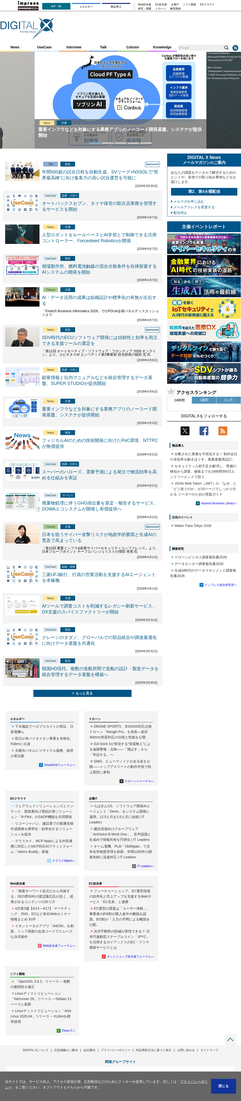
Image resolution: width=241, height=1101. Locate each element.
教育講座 (175, 8)
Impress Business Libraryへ (219, 503)
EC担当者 (161, 4)
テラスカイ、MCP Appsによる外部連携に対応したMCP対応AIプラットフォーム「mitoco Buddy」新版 (42, 846)
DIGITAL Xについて (36, 1050)
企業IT (175, 4)
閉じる (223, 1086)
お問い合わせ (186, 1050)
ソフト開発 (189, 4)
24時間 (179, 400)
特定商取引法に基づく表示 (153, 1050)
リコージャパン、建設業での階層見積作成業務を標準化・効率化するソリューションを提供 (42, 828)
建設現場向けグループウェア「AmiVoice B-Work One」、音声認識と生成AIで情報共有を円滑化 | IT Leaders (120, 834)
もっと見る (84, 693)
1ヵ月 (228, 400)
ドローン (160, 8)
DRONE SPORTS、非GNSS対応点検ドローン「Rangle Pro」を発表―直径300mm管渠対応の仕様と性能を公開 (120, 731)
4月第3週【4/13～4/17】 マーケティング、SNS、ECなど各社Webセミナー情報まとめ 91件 (41, 913)
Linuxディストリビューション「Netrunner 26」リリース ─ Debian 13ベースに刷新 (41, 998)
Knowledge (162, 47)
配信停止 (180, 213)
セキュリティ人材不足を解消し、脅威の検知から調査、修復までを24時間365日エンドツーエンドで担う (203, 471)
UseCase (44, 47)
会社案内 (89, 1050)
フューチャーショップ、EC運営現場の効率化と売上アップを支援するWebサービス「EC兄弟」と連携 (120, 896)
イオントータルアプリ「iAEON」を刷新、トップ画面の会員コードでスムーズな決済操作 (42, 931)
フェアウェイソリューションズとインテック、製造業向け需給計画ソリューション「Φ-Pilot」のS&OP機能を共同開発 (42, 811)
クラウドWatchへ (63, 860)
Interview (74, 47)
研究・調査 (144, 8)
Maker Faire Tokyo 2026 (192, 526)
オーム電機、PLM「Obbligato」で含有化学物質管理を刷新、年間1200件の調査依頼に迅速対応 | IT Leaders (120, 851)
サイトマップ (209, 1050)
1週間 (204, 400)
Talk (103, 47)
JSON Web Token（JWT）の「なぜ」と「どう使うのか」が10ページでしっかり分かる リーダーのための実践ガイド (203, 488)
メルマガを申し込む (189, 201)
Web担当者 (144, 4)
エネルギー (86, 6)
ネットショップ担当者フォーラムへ (130, 956)
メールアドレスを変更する (194, 207)
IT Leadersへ (145, 866)
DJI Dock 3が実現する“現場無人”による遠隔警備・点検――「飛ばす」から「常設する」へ (120, 749)
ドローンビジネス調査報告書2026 (200, 557)
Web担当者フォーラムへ (59, 945)
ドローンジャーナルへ (139, 781)
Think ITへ (68, 1030)
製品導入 (116, 6)
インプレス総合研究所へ (221, 585)
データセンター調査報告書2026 (198, 564)
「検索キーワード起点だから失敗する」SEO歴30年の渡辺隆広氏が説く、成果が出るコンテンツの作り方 (42, 896)
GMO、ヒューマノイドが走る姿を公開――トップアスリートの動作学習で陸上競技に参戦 (120, 766)
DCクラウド (207, 4)
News (15, 47)
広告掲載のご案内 (66, 1050)
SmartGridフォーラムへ (59, 765)
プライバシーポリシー (115, 1050)
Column (132, 47)
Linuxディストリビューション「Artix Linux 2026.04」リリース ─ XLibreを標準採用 (41, 1016)
